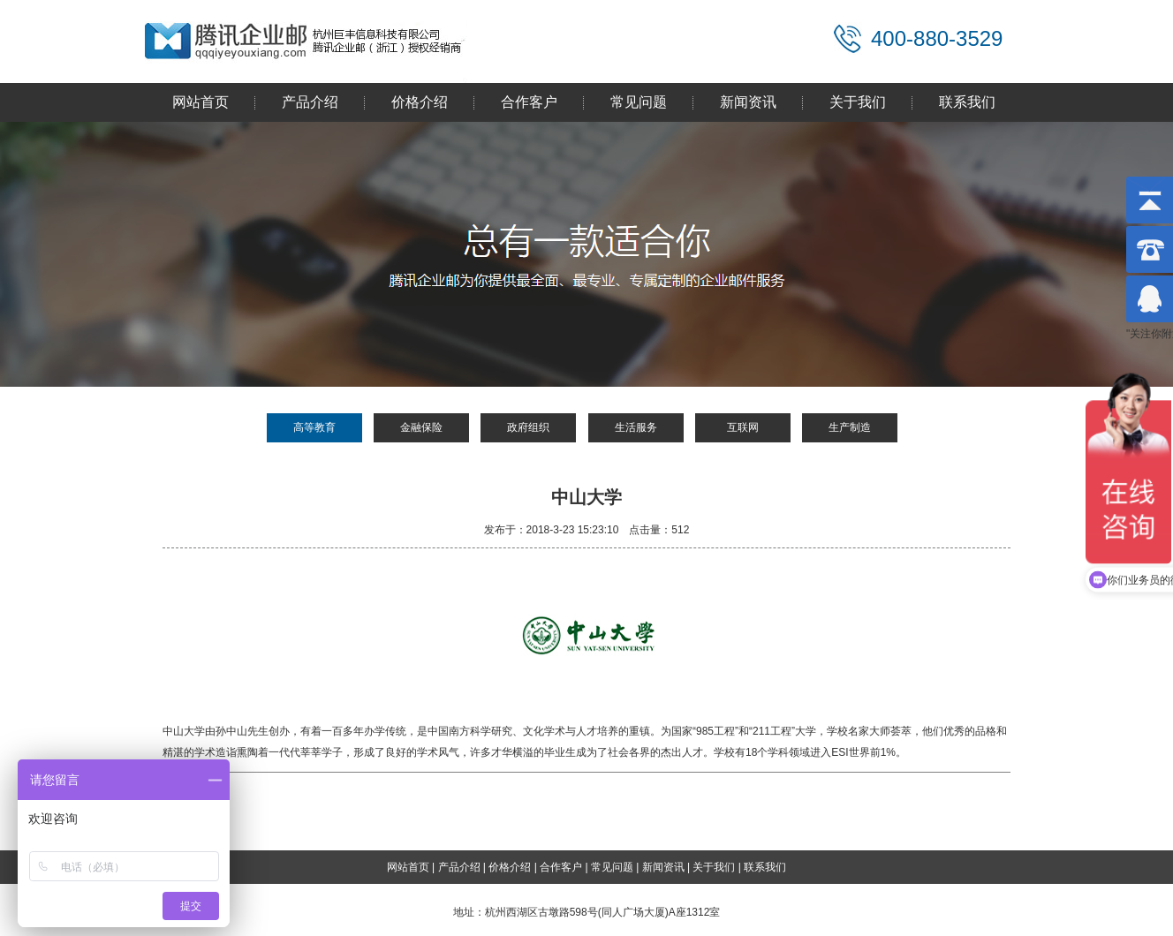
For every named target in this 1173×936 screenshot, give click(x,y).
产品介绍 (310, 101)
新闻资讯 (748, 101)
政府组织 (528, 427)
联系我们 (967, 101)
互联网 (743, 427)
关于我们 (857, 101)
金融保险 (421, 427)
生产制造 (850, 427)
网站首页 (200, 101)
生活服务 (636, 427)
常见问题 (638, 101)
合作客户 (529, 101)
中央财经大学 (237, 813)
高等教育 (314, 427)
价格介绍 (419, 101)
